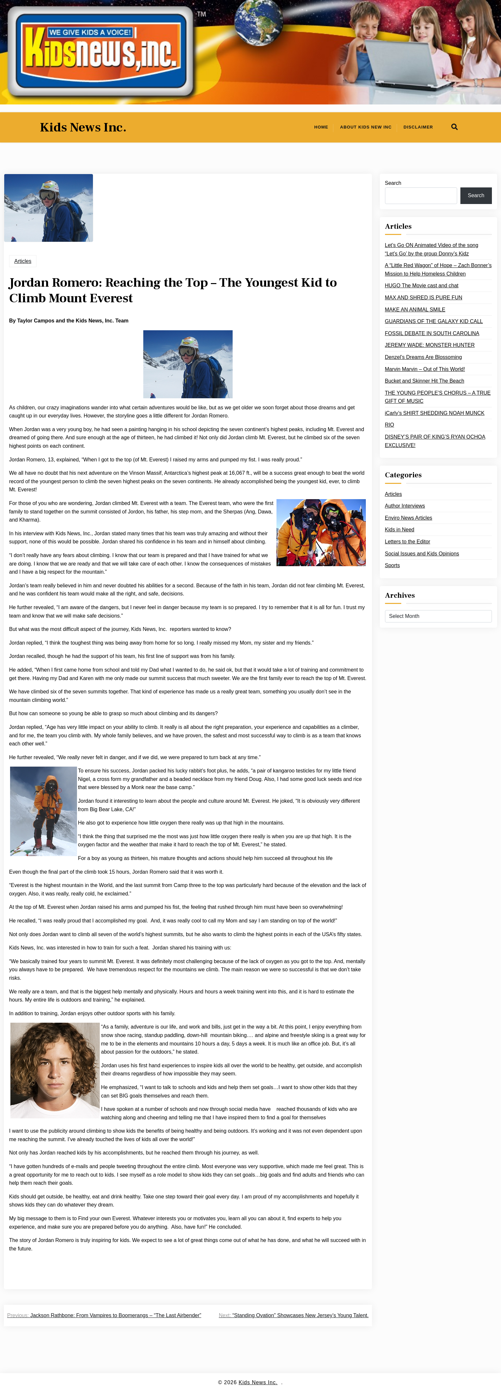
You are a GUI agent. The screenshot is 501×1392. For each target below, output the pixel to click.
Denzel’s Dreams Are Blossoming (423, 357)
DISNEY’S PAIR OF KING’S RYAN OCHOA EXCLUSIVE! (435, 441)
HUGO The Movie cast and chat (421, 285)
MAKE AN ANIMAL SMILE (415, 309)
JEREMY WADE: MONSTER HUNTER (430, 345)
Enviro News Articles (408, 518)
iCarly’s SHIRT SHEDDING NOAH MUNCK (435, 413)
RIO (389, 425)
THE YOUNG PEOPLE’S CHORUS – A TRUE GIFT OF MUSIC (438, 397)
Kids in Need (400, 529)
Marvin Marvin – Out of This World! (425, 369)
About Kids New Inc (366, 127)
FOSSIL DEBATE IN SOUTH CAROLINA (432, 333)
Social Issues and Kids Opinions (422, 553)
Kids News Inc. (83, 127)
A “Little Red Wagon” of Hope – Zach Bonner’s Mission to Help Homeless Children (438, 270)
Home (321, 127)
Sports (392, 565)
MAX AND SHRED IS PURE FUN (423, 297)
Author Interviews (405, 506)
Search (393, 183)
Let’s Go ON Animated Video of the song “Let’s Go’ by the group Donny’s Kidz (432, 249)
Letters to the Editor (407, 541)
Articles (22, 261)
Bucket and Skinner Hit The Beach (424, 381)
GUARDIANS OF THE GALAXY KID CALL (434, 321)
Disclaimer (418, 127)
